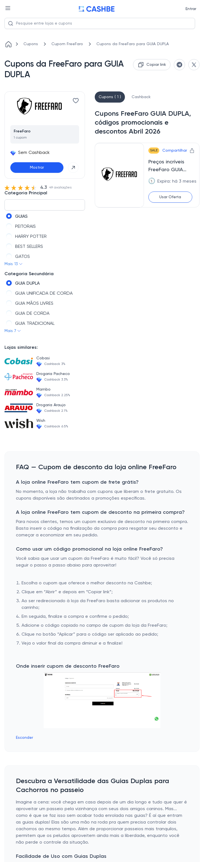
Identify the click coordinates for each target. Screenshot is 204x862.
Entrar (191, 9)
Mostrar (37, 168)
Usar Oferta (170, 197)
